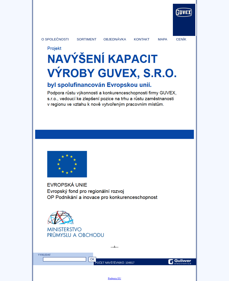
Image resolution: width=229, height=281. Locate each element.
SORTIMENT (86, 39)
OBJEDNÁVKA (114, 39)
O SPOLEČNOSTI (55, 39)
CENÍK (181, 39)
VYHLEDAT (44, 255)
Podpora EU (114, 278)
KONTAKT (141, 39)
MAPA (162, 39)
